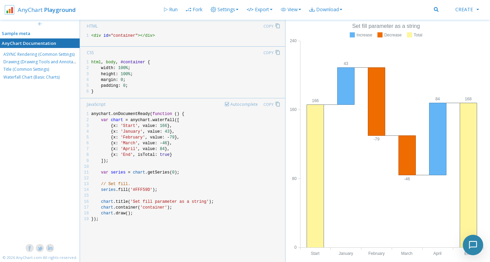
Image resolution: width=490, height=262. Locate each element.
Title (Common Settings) (26, 69)
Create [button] (467, 9)
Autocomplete (244, 104)
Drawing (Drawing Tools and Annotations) (43, 62)
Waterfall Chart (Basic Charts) (31, 77)
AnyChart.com (29, 257)
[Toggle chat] (473, 245)
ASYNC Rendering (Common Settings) (39, 54)
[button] (291, 9)
